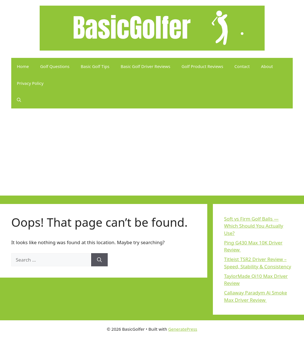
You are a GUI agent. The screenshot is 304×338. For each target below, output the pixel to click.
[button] (19, 100)
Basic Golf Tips (95, 66)
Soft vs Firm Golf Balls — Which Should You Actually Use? (253, 225)
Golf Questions (54, 66)
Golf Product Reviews (202, 66)
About (267, 66)
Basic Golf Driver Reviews (145, 66)
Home (23, 66)
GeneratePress (182, 329)
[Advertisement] (152, 156)
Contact (242, 66)
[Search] (99, 260)
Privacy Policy (30, 83)
